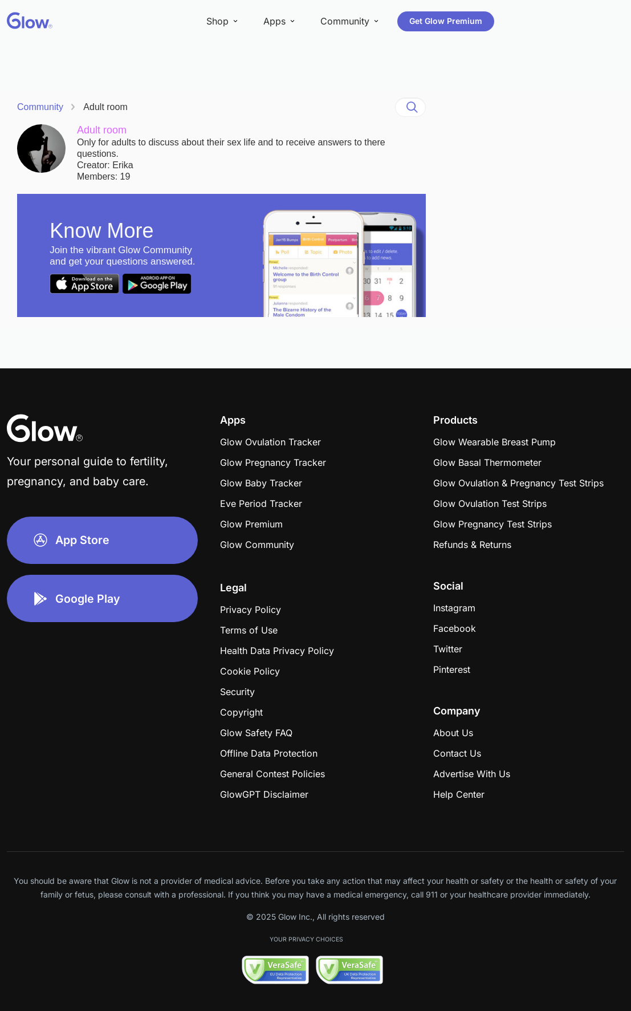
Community (40, 107)
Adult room (105, 107)
